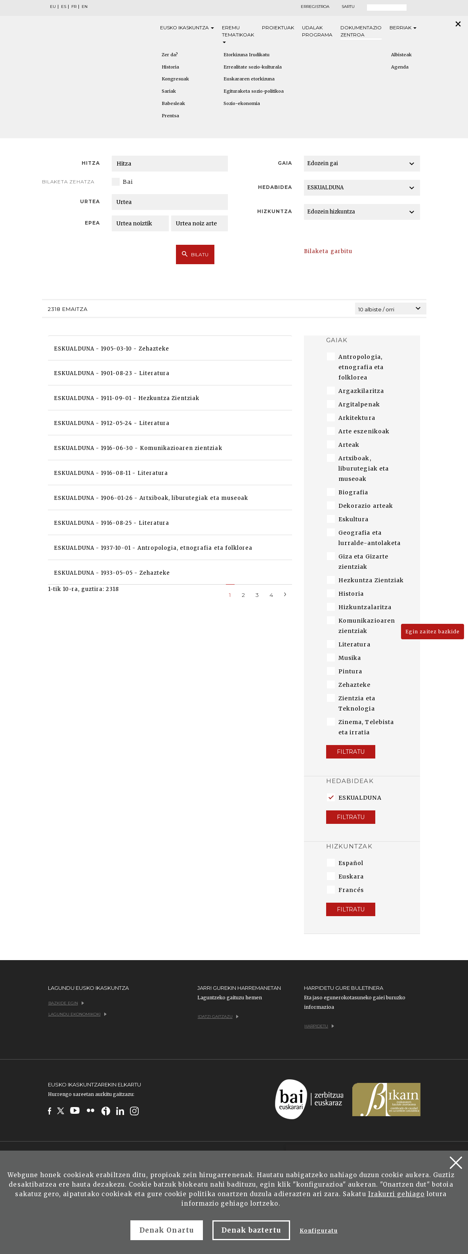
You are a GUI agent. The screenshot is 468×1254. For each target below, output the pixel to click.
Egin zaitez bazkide (432, 632)
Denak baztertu (251, 1230)
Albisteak (401, 54)
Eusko (187, 27)
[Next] (285, 593)
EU (53, 7)
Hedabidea (275, 187)
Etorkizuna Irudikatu (246, 54)
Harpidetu (319, 1026)
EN (85, 7)
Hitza (91, 163)
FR (73, 7)
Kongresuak (175, 79)
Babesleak (173, 103)
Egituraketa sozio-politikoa (253, 91)
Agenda (400, 67)
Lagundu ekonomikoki (77, 1014)
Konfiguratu (318, 1230)
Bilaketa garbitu (328, 251)
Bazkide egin (66, 1003)
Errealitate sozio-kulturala (252, 67)
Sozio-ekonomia (241, 103)
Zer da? (170, 54)
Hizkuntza (274, 211)
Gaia (285, 163)
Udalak (317, 31)
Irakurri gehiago (396, 1194)
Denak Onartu (166, 1230)
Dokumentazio (361, 31)
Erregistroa (315, 7)
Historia (170, 67)
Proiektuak (278, 27)
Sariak (169, 91)
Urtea (90, 201)
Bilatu (195, 254)
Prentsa (170, 115)
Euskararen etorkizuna (249, 79)
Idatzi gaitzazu (218, 1016)
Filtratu (351, 751)
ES (63, 7)
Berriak (403, 27)
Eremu (238, 34)
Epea (92, 223)
